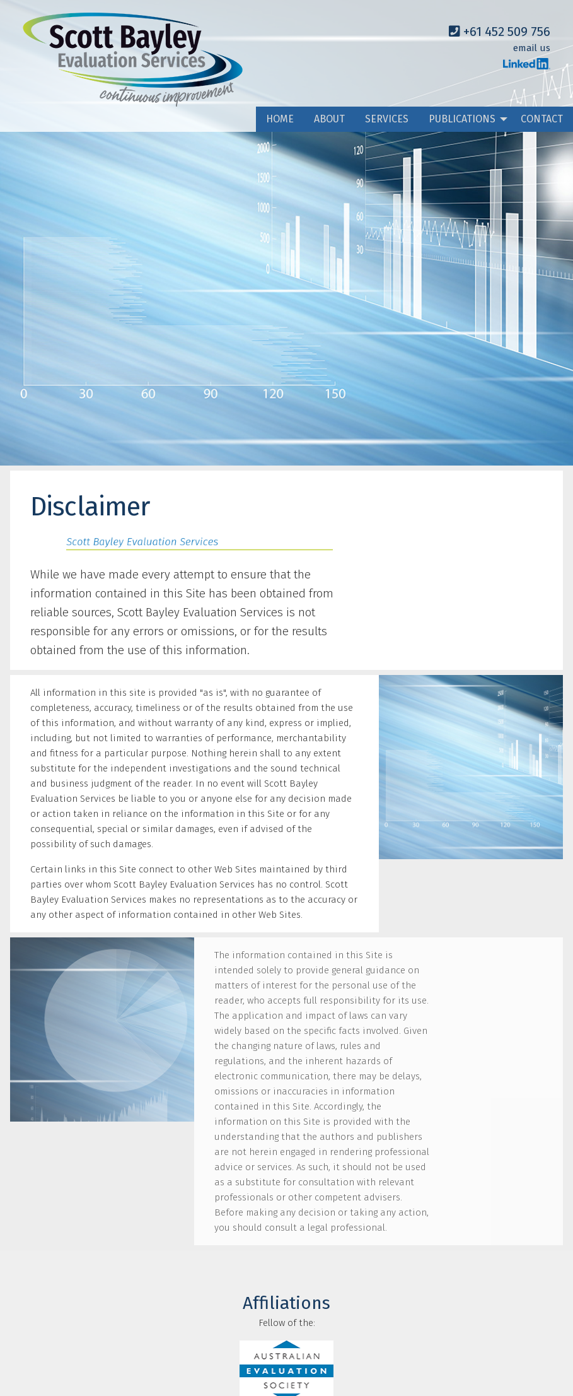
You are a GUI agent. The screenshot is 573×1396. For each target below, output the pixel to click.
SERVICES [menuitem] (386, 119)
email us (531, 48)
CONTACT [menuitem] (542, 119)
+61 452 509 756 (499, 31)
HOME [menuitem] (280, 119)
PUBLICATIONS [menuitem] (462, 119)
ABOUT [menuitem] (329, 119)
